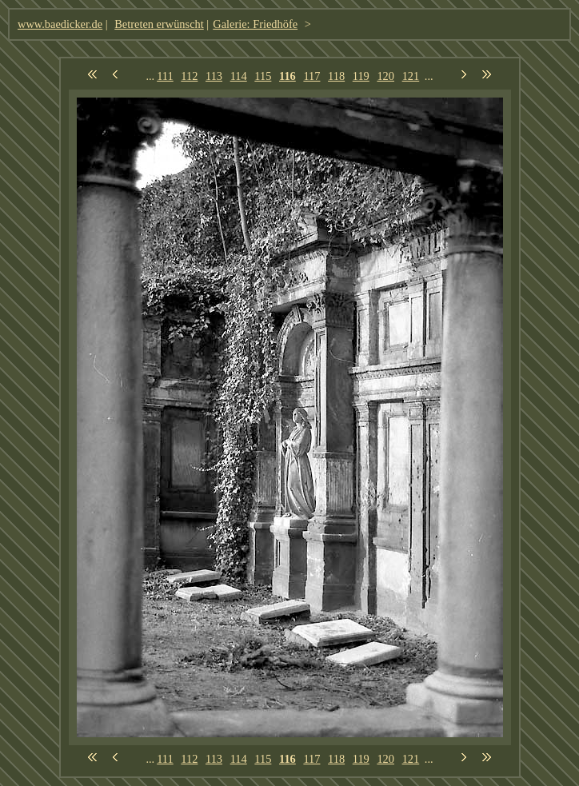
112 (189, 76)
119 (361, 76)
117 (311, 76)
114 (238, 76)
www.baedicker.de (60, 24)
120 (385, 76)
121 (411, 76)
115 (262, 76)
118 (336, 76)
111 (165, 76)
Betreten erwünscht (159, 24)
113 (214, 76)
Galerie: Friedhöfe (255, 24)
